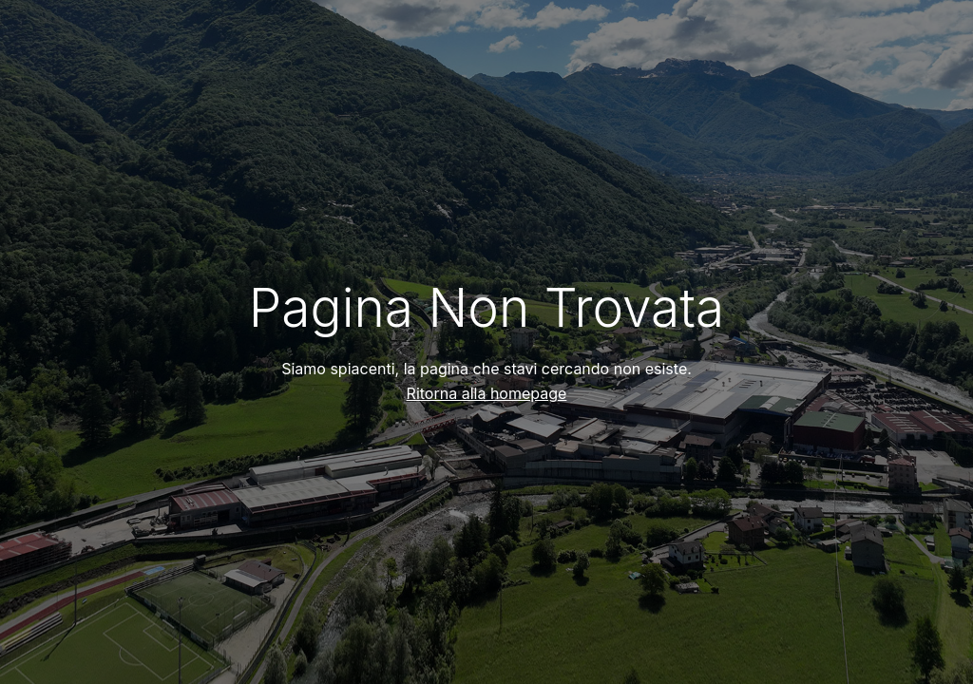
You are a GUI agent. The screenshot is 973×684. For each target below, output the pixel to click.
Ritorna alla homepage (487, 393)
